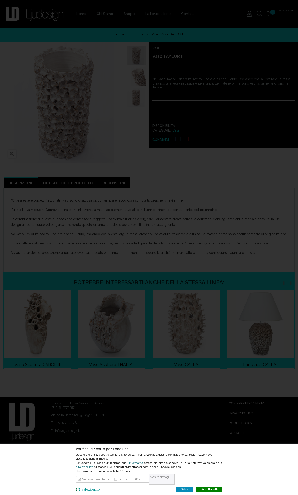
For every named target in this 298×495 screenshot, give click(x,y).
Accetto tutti (209, 489)
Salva (184, 489)
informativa (136, 462)
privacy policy (84, 466)
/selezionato (88, 490)
